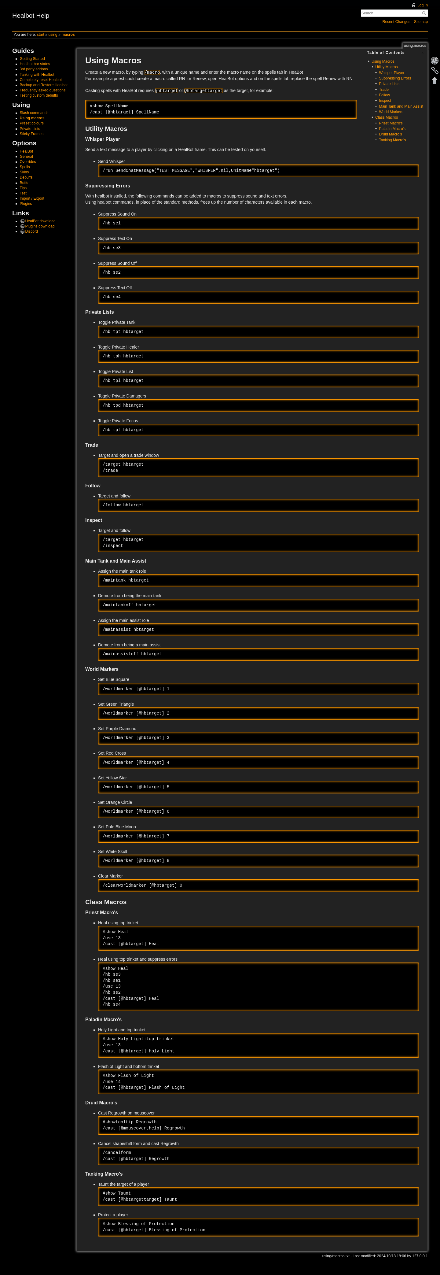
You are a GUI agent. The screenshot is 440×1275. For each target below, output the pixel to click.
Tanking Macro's (392, 140)
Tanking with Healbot (37, 74)
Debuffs (26, 177)
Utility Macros (386, 67)
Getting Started (32, 59)
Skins (24, 172)
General (26, 156)
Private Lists (30, 129)
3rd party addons (34, 69)
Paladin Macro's (392, 129)
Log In (422, 5)
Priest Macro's (390, 123)
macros (68, 34)
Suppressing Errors (395, 78)
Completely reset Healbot (41, 80)
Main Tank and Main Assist (401, 106)
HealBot (26, 151)
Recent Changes (396, 22)
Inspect (385, 100)
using (52, 34)
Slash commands (34, 113)
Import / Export (32, 198)
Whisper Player (391, 73)
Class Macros (386, 117)
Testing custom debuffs (39, 95)
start (40, 34)
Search (425, 13)
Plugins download (40, 226)
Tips (23, 188)
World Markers (391, 112)
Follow (384, 95)
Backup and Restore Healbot (44, 85)
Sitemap (421, 22)
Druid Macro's (390, 134)
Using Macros (383, 61)
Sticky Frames (32, 134)
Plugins (26, 203)
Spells (25, 167)
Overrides (28, 162)
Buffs (24, 183)
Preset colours (32, 123)
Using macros (32, 118)
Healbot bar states (35, 64)
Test (23, 193)
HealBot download (40, 221)
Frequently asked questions (43, 90)
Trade (384, 89)
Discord (31, 231)
